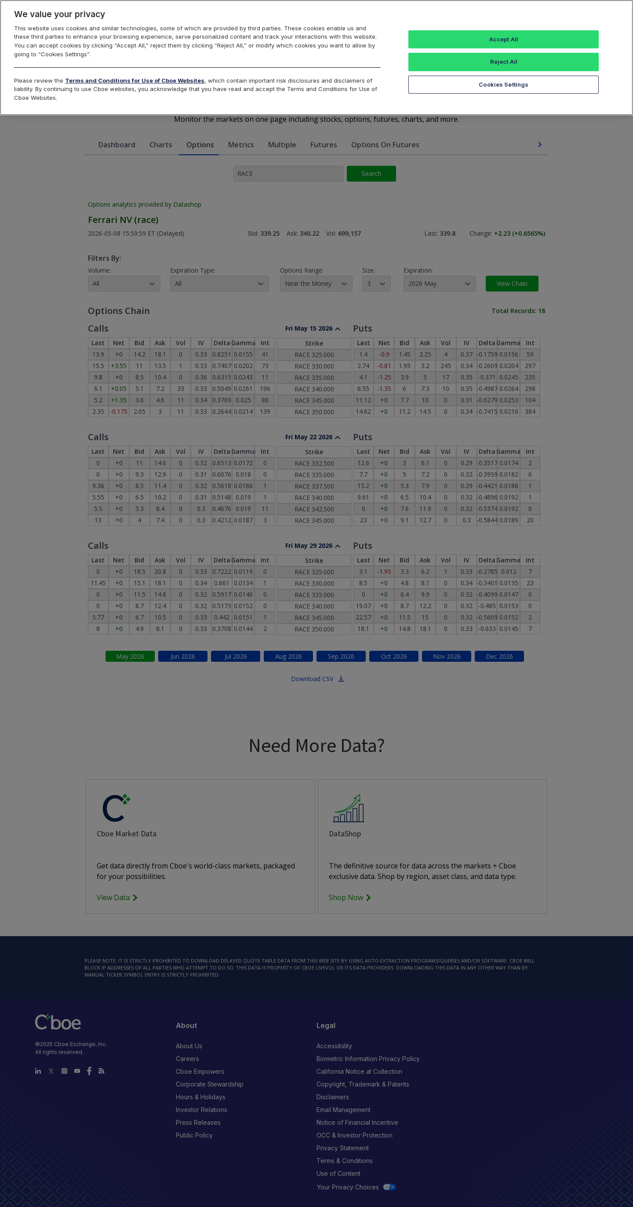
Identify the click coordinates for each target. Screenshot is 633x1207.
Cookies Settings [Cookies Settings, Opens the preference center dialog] (503, 84)
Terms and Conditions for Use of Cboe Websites (134, 80)
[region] (316, 57)
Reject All (503, 61)
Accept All (503, 39)
